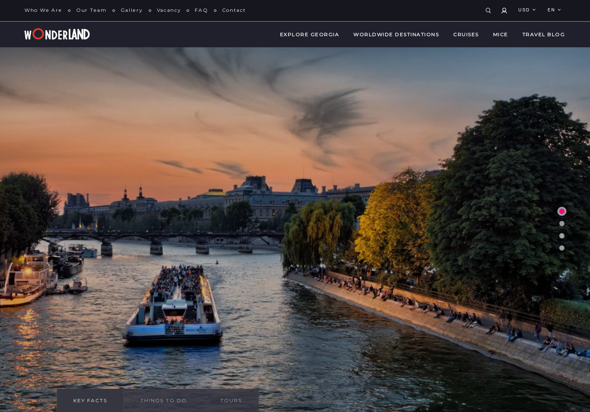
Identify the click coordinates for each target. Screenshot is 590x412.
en (552, 10)
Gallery (132, 10)
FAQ (201, 10)
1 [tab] (561, 211)
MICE (500, 34)
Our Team (91, 10)
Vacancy (169, 10)
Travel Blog (543, 34)
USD (525, 10)
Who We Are (43, 10)
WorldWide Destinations (396, 34)
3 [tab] (562, 236)
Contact (234, 10)
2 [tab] (562, 223)
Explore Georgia (309, 34)
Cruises (466, 34)
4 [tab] (562, 248)
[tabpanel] (295, 229)
